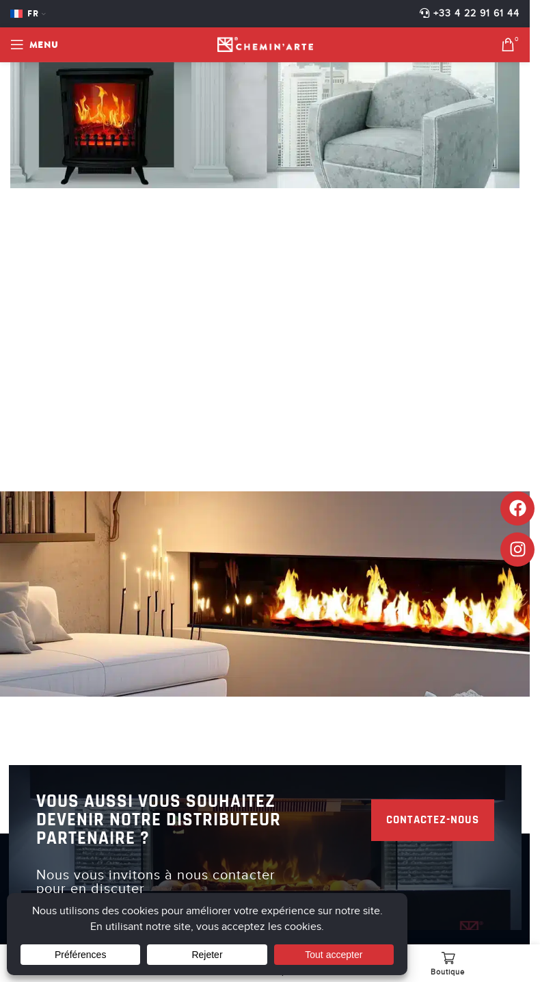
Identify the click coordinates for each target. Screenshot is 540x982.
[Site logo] (265, 44)
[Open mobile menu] (34, 44)
